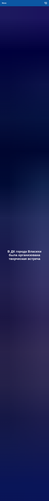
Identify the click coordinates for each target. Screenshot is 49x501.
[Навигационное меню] (45, 3)
